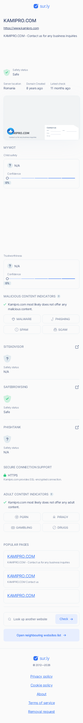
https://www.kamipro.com (21, 28)
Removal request (41, 711)
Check (66, 619)
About (41, 694)
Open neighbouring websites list (41, 635)
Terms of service (41, 703)
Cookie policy (42, 685)
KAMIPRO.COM (21, 556)
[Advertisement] (41, 52)
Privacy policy (41, 676)
